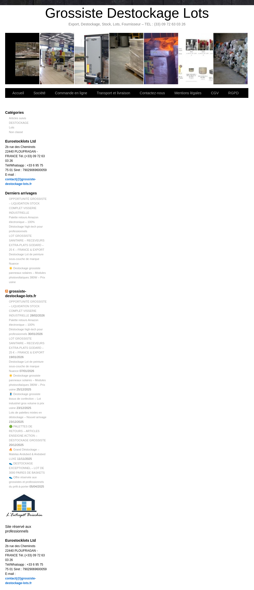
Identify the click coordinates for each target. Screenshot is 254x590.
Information (230, 58)
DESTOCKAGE (19, 122)
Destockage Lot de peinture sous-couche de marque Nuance (26, 259)
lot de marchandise (196, 58)
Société (57, 58)
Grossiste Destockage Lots (127, 13)
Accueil (18, 93)
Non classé (16, 132)
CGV (215, 93)
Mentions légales (187, 93)
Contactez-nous (126, 58)
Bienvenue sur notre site (22, 58)
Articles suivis (17, 118)
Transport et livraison (92, 58)
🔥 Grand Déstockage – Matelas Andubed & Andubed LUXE (27, 454)
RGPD (233, 93)
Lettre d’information (161, 58)
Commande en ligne (71, 93)
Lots (11, 127)
